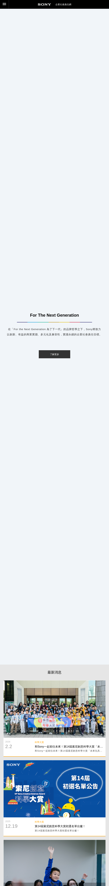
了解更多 (54, 354)
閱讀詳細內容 (54, 682)
